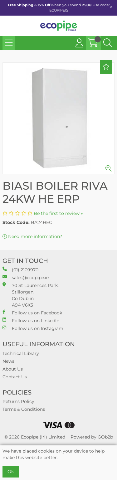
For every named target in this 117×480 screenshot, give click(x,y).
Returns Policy (18, 401)
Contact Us (14, 377)
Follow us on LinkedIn (30, 320)
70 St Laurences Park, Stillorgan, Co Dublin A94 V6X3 (30, 295)
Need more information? (32, 236)
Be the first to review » (58, 213)
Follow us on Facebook (32, 313)
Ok (10, 471)
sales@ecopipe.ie (25, 277)
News (8, 361)
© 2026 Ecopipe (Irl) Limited (34, 437)
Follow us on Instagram (32, 328)
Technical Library (20, 353)
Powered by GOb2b (92, 437)
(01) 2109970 (20, 270)
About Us (12, 369)
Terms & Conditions (23, 409)
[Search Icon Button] (108, 43)
